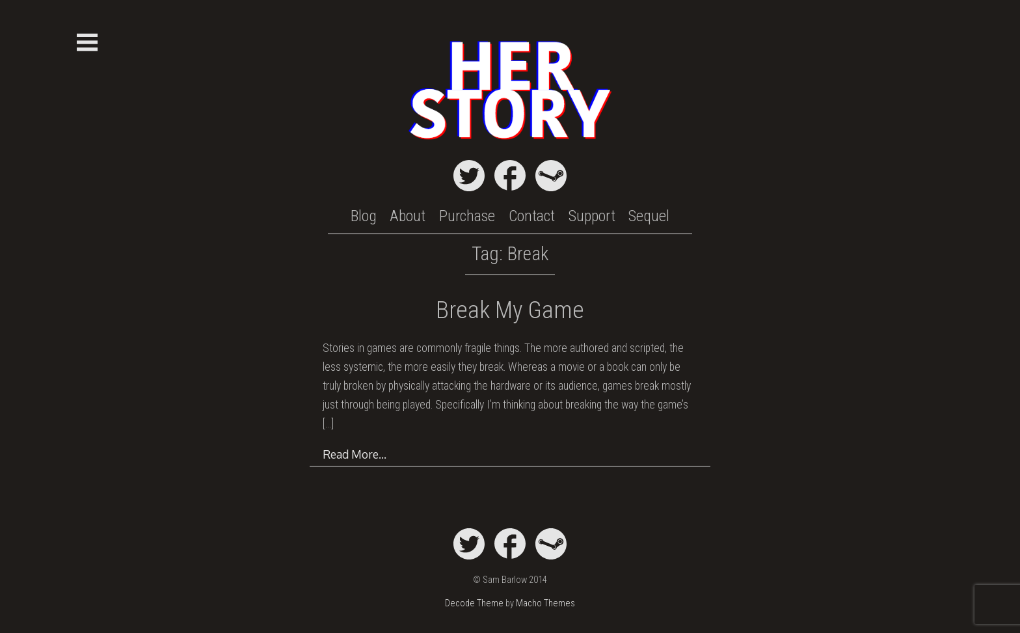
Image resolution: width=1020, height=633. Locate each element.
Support (592, 216)
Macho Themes (545, 603)
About (407, 216)
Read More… (354, 454)
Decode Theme (474, 603)
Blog (364, 216)
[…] (328, 423)
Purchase (467, 216)
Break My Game (510, 310)
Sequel (648, 216)
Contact (532, 216)
